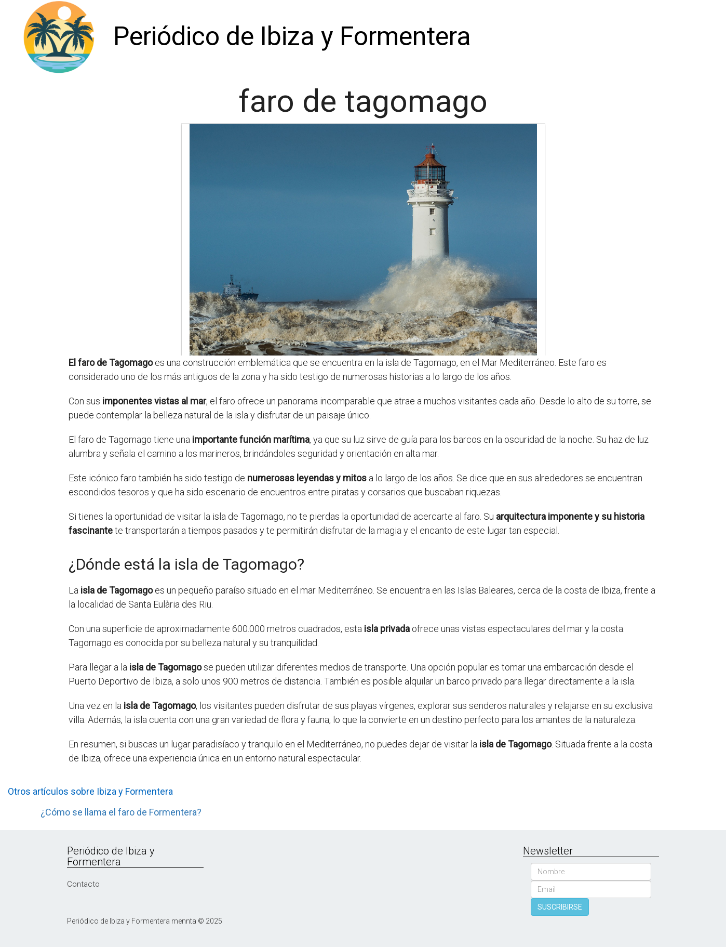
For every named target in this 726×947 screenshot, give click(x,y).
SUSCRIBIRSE (559, 907)
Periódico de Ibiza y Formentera (292, 36)
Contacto (83, 884)
